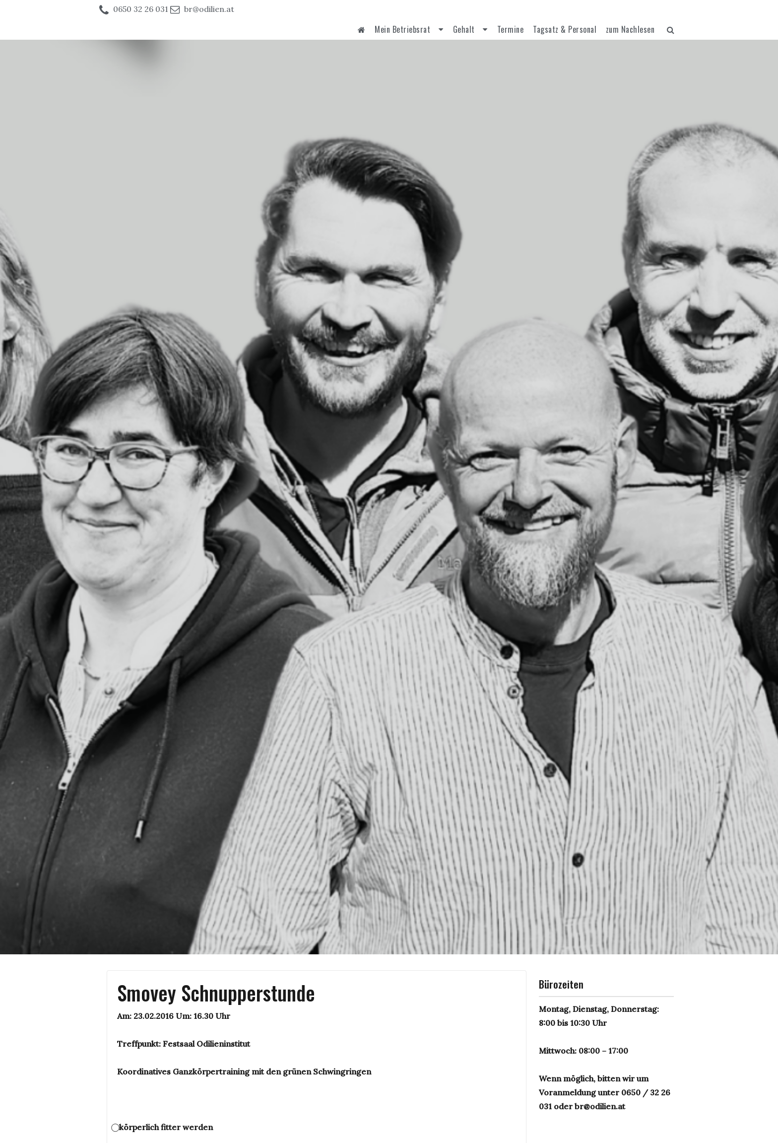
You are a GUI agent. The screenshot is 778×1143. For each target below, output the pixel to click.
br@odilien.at (209, 9)
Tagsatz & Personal (564, 29)
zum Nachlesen (630, 29)
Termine (510, 29)
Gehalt (464, 29)
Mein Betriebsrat (402, 29)
